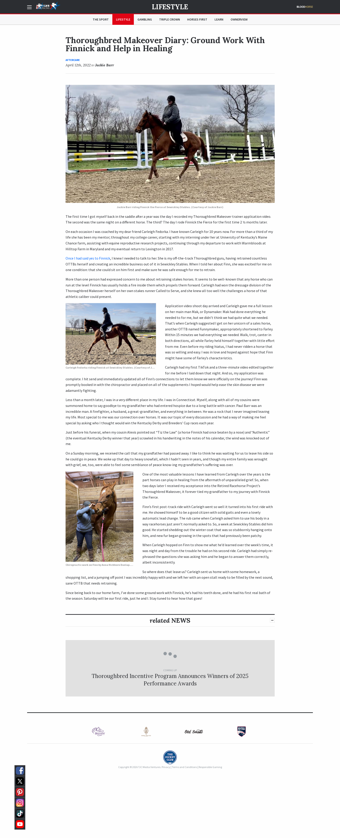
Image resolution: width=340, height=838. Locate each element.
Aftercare (73, 60)
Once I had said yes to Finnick (88, 258)
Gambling (144, 19)
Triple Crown (169, 19)
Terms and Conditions (184, 767)
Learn (219, 19)
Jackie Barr (104, 65)
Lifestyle (170, 6)
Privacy (166, 767)
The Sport (101, 19)
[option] (98, 732)
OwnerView (239, 19)
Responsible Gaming (210, 767)
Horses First (197, 19)
